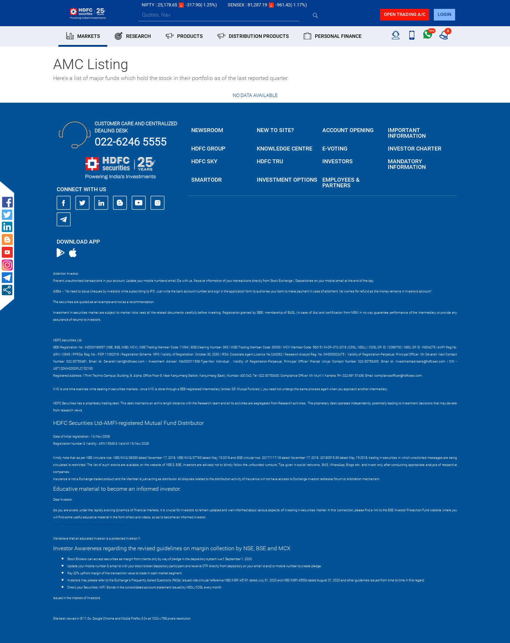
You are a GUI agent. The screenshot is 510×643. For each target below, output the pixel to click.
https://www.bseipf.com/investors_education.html (89, 524)
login (444, 14)
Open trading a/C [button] (404, 14)
